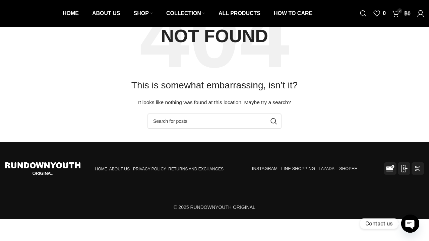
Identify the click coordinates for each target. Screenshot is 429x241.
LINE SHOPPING (299, 168)
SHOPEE (349, 168)
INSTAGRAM (265, 168)
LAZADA (327, 168)
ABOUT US (119, 169)
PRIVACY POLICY (149, 169)
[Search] (363, 13)
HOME (101, 169)
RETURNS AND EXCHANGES (196, 169)
